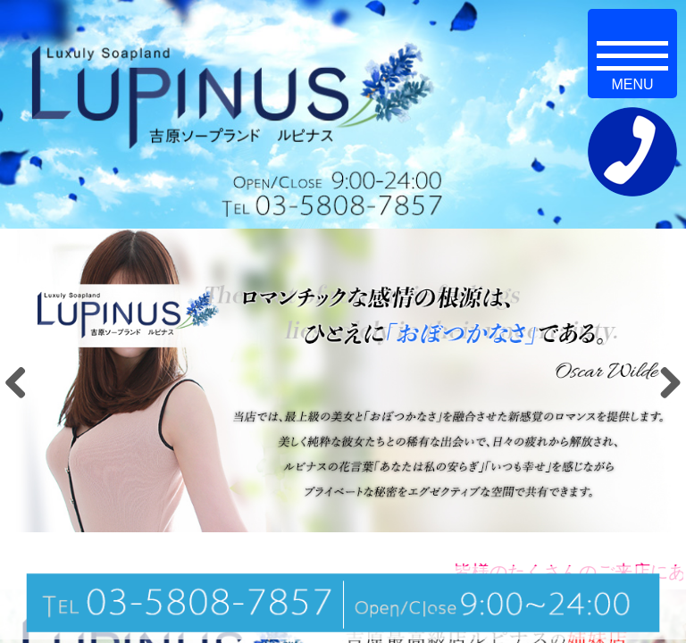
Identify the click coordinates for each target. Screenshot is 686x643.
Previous (22, 382)
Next (664, 382)
